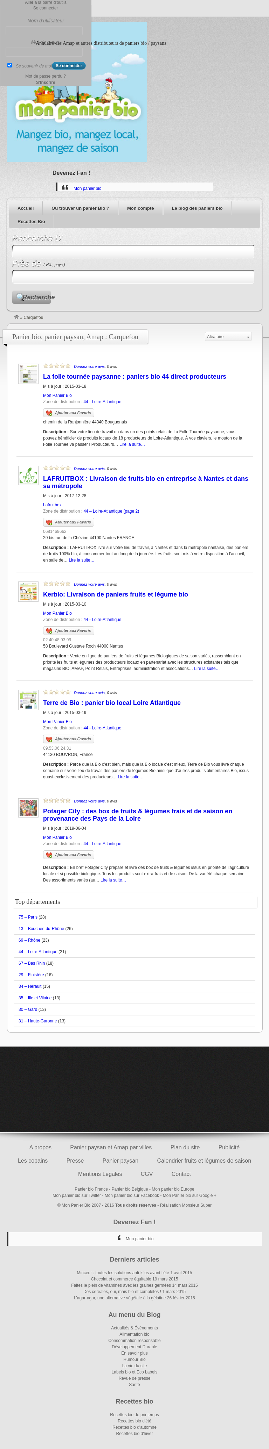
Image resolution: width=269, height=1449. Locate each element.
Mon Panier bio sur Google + (189, 1195)
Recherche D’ (37, 238)
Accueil (26, 208)
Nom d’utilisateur (46, 20)
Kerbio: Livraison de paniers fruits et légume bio (115, 594)
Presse (75, 1161)
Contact (181, 1174)
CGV (147, 1174)
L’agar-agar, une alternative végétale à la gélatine (120, 1297)
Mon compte (140, 208)
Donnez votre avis (89, 366)
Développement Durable (134, 1346)
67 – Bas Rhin (32, 963)
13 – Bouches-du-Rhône (41, 928)
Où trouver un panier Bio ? (80, 208)
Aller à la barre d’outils (46, 2)
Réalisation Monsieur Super (186, 1205)
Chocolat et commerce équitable (121, 1279)
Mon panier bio (87, 188)
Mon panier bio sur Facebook (132, 1195)
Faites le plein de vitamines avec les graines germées (121, 1285)
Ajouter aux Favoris (68, 413)
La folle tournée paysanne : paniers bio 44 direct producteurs (134, 376)
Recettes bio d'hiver (134, 1433)
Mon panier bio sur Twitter (77, 1195)
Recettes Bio (31, 221)
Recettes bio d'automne (134, 1427)
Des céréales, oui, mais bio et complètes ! (122, 1291)
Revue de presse (135, 1378)
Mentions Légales (100, 1174)
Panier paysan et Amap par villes (111, 1147)
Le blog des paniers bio (197, 208)
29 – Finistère (31, 974)
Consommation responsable (134, 1340)
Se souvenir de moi (34, 66)
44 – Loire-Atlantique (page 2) (111, 511)
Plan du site (185, 1147)
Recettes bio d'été (134, 1421)
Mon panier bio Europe (173, 1189)
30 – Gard (28, 1009)
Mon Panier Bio (57, 395)
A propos (40, 1147)
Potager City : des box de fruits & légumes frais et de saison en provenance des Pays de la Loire (137, 815)
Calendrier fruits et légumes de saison (204, 1161)
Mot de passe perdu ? (45, 76)
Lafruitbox (52, 504)
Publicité (229, 1147)
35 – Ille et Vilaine (35, 997)
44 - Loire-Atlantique (102, 401)
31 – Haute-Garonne (38, 1021)
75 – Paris (28, 917)
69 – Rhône (29, 940)
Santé (134, 1384)
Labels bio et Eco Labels (135, 1372)
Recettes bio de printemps (134, 1414)
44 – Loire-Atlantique (38, 951)
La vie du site (134, 1365)
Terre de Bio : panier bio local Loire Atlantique (112, 702)
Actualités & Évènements (134, 1328)
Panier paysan (120, 1161)
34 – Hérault (30, 986)
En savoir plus (134, 1353)
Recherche (37, 297)
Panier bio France (91, 1189)
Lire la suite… (132, 444)
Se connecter (45, 8)
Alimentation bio (134, 1334)
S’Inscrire (45, 82)
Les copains (33, 1161)
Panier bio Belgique (130, 1189)
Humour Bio (134, 1359)
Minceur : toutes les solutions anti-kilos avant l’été (123, 1272)
